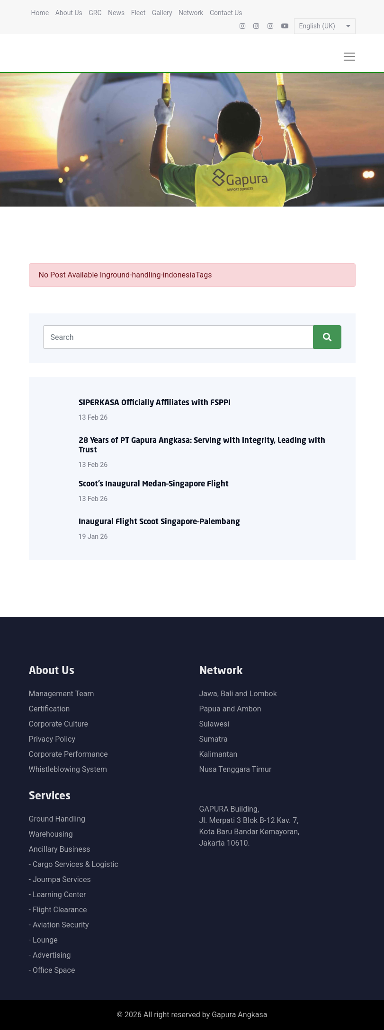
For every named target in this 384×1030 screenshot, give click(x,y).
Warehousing (51, 834)
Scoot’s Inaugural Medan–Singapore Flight (154, 484)
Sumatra (213, 739)
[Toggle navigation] (349, 56)
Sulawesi (214, 723)
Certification (49, 708)
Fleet (138, 13)
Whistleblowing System (68, 769)
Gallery (162, 13)
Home (40, 13)
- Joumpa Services (60, 879)
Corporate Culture (59, 723)
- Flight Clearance (58, 909)
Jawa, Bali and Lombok (238, 693)
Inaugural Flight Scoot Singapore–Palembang (159, 522)
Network (191, 13)
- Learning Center (57, 894)
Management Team (61, 693)
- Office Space (52, 970)
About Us (68, 13)
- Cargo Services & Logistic (73, 864)
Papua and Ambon (230, 708)
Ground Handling (57, 818)
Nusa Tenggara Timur (235, 769)
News (116, 13)
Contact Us (226, 13)
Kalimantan (218, 754)
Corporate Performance (68, 754)
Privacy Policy (52, 739)
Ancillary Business (59, 849)
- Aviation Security (59, 924)
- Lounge (43, 939)
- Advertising (50, 955)
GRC (95, 13)
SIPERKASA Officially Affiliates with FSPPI (155, 403)
